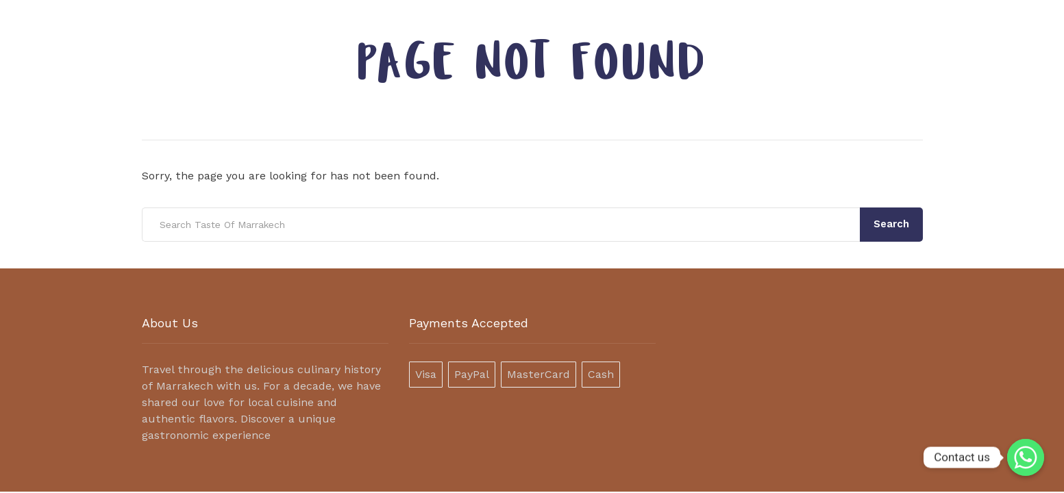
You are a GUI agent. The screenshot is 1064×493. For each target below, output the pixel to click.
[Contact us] (1025, 457)
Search (891, 224)
